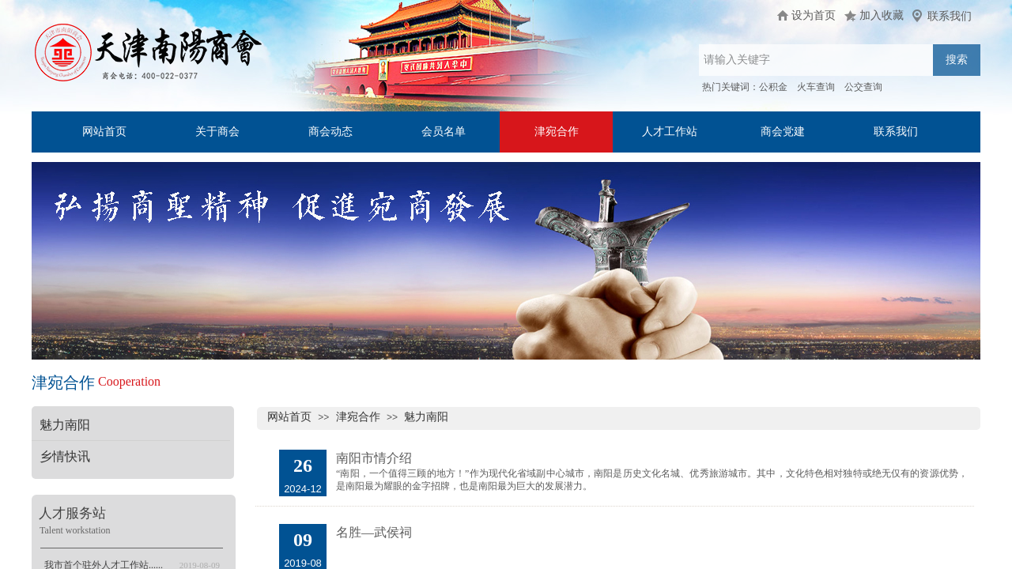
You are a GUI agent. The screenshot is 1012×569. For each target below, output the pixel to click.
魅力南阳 (426, 417)
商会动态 (330, 132)
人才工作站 (669, 132)
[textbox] (816, 60)
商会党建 (783, 132)
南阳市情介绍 (374, 458)
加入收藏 (881, 15)
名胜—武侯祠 (374, 532)
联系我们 (896, 132)
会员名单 (443, 132)
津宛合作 (556, 132)
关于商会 (217, 132)
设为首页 (813, 15)
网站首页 (104, 132)
